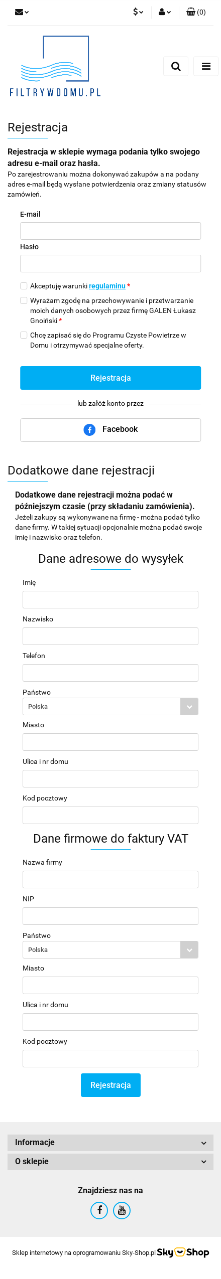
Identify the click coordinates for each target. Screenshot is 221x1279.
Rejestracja (110, 378)
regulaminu (107, 286)
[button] (196, 12)
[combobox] (110, 706)
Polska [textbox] (38, 706)
